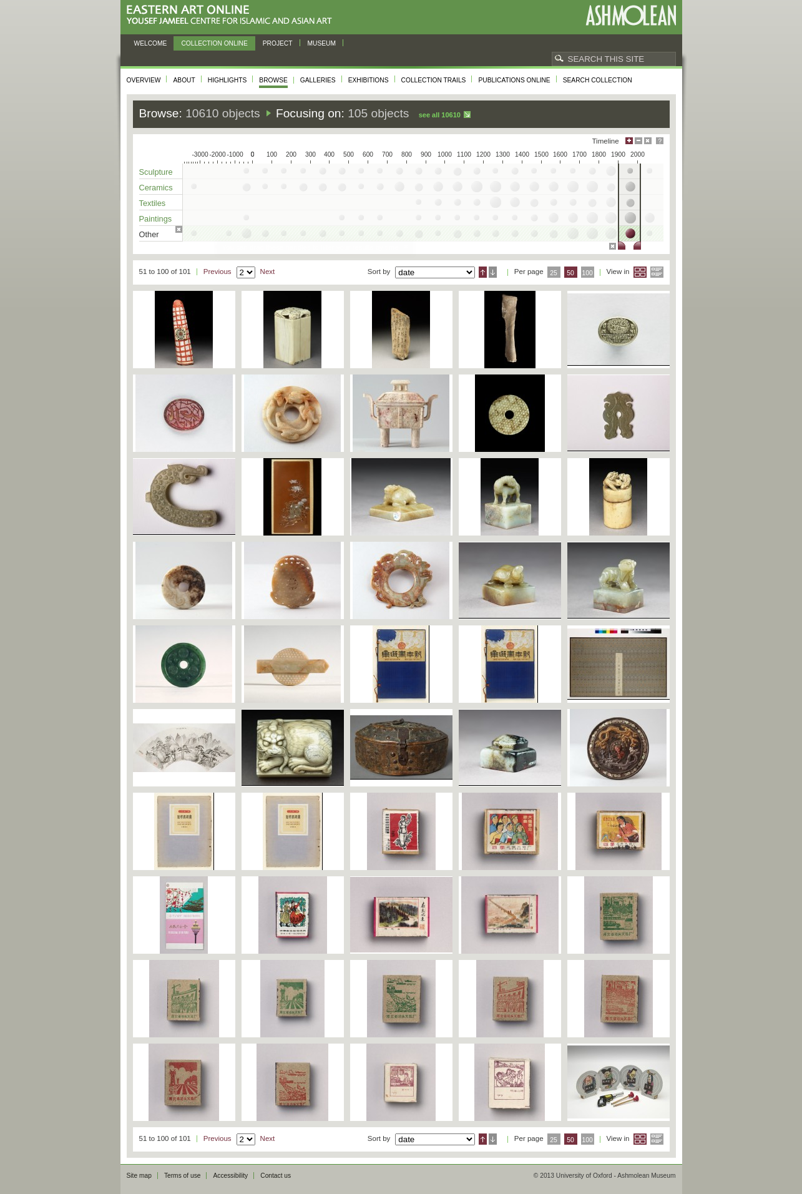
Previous (217, 271)
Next (267, 271)
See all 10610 (440, 115)
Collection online (214, 43)
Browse (273, 80)
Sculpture (156, 172)
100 (587, 273)
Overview (144, 80)
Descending (493, 272)
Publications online (514, 80)
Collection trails (433, 80)
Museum (322, 43)
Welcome (150, 43)
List (656, 272)
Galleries (318, 80)
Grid (640, 272)
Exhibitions (368, 80)
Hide (648, 140)
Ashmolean (630, 15)
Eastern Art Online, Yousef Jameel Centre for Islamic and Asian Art (232, 15)
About (184, 80)
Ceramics (156, 187)
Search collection (597, 80)
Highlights (227, 80)
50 (570, 273)
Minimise (638, 140)
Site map (139, 1175)
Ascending (483, 272)
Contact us (275, 1175)
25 (553, 273)
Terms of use (182, 1175)
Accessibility (230, 1175)
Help (659, 140)
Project (278, 43)
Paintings (155, 218)
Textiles (152, 203)
